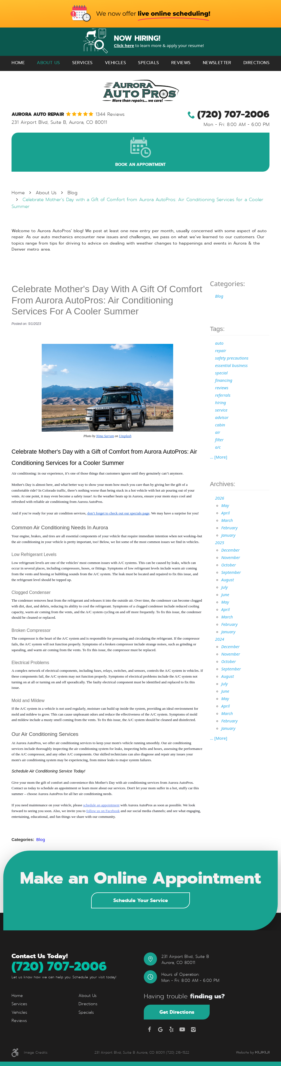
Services (82, 62)
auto (219, 343)
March (227, 520)
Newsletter (217, 62)
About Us (48, 62)
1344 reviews (110, 114)
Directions (256, 62)
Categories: (227, 283)
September (231, 572)
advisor (222, 417)
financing (223, 380)
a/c (218, 447)
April (225, 513)
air (217, 432)
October (228, 565)
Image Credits (35, 1052)
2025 (219, 542)
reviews (221, 387)
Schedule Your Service (140, 900)
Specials (148, 62)
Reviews (181, 62)
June (225, 594)
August (227, 579)
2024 (219, 639)
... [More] (218, 457)
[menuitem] (18, 62)
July (224, 587)
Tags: (217, 328)
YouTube (182, 1029)
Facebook (149, 1029)
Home (18, 62)
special (221, 373)
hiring (220, 402)
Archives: (222, 484)
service (221, 410)
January (228, 535)
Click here (124, 45)
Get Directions (176, 1012)
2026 (219, 498)
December (230, 550)
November (230, 557)
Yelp (171, 1029)
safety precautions (231, 358)
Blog (72, 193)
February (229, 527)
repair (220, 350)
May (225, 505)
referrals (223, 395)
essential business (231, 365)
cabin (220, 425)
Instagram (193, 1029)
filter (219, 439)
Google (160, 1029)
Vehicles (115, 62)
